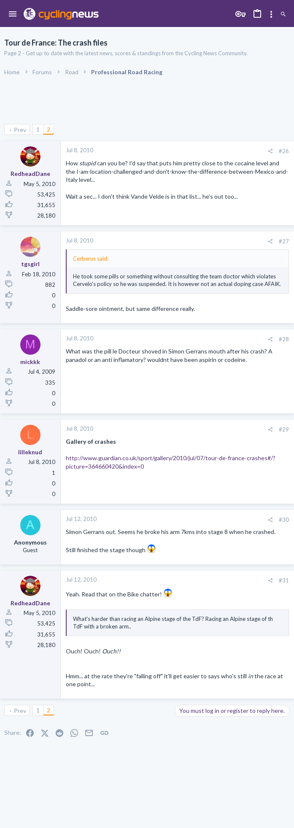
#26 (284, 151)
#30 (284, 519)
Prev (20, 129)
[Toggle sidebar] (271, 14)
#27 (284, 241)
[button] (13, 14)
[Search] (283, 14)
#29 (284, 429)
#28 (284, 339)
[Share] (270, 151)
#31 (284, 580)
